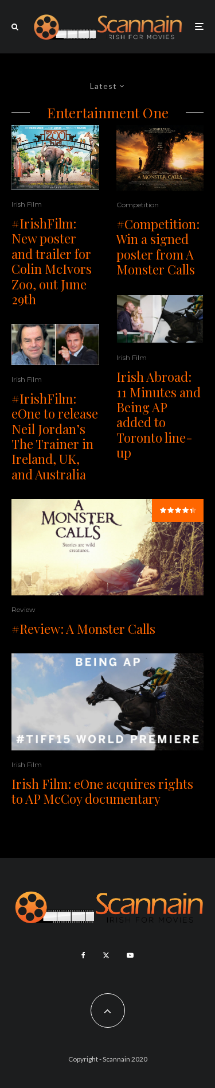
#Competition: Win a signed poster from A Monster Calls (158, 246)
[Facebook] (83, 955)
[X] (106, 955)
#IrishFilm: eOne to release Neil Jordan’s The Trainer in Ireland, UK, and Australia (54, 436)
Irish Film (26, 204)
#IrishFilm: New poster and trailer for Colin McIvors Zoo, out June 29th (51, 261)
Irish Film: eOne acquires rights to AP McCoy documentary (102, 791)
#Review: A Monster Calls (83, 628)
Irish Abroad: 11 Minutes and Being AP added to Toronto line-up (158, 414)
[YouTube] (130, 955)
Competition (137, 204)
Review (23, 609)
